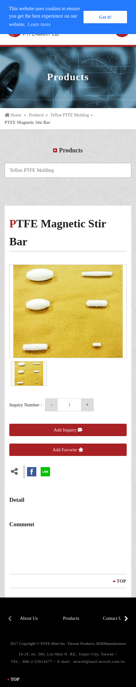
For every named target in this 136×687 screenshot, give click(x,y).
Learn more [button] (39, 24)
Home (13, 115)
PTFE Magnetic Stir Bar (27, 122)
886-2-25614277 (38, 661)
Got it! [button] (105, 17)
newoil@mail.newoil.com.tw (99, 661)
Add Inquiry (68, 429)
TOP (121, 581)
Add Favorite (68, 449)
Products (36, 115)
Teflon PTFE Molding (69, 115)
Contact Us (113, 618)
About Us (29, 618)
